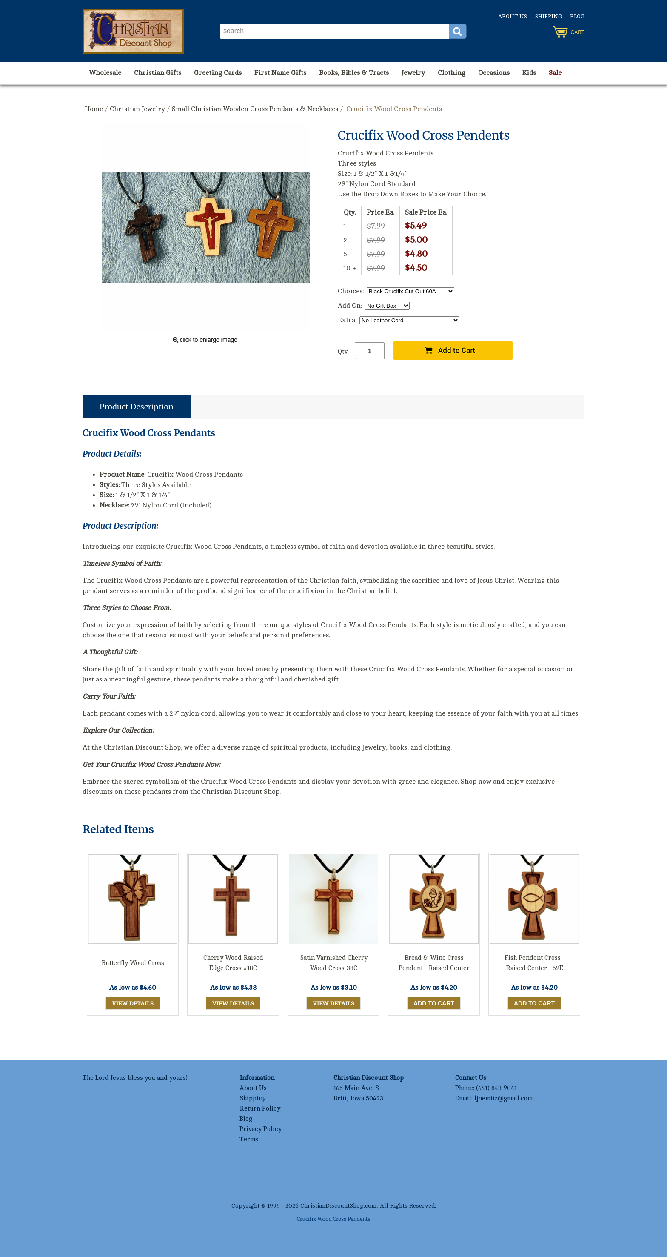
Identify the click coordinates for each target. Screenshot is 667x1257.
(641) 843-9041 (496, 1088)
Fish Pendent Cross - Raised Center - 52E (534, 963)
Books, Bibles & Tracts (354, 73)
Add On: (350, 305)
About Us (512, 17)
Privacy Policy (260, 1129)
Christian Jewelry (137, 109)
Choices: (351, 291)
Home (94, 109)
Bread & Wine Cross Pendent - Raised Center (434, 963)
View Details (133, 1003)
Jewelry (413, 73)
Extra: (347, 320)
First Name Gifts (280, 73)
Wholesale (105, 73)
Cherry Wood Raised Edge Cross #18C (233, 963)
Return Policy (259, 1108)
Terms (248, 1139)
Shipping (548, 17)
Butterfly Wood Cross (133, 963)
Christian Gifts (157, 73)
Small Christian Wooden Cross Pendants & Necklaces (255, 109)
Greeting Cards (218, 73)
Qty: (343, 351)
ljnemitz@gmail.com (503, 1098)
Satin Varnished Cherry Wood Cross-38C (334, 963)
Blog (577, 17)
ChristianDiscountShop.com (338, 1206)
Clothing (451, 73)
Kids (529, 73)
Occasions (494, 73)
